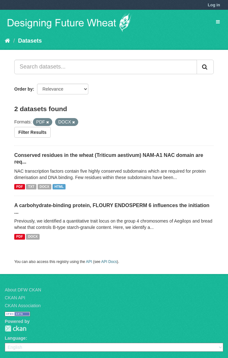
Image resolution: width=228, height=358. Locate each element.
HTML (59, 186)
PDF (19, 186)
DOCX (44, 186)
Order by (23, 89)
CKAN (15, 328)
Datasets (30, 41)
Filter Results (32, 132)
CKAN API (15, 297)
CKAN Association (23, 305)
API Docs (109, 262)
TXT (31, 186)
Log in (214, 5)
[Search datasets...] (105, 67)
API (89, 262)
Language (15, 338)
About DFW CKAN (23, 289)
